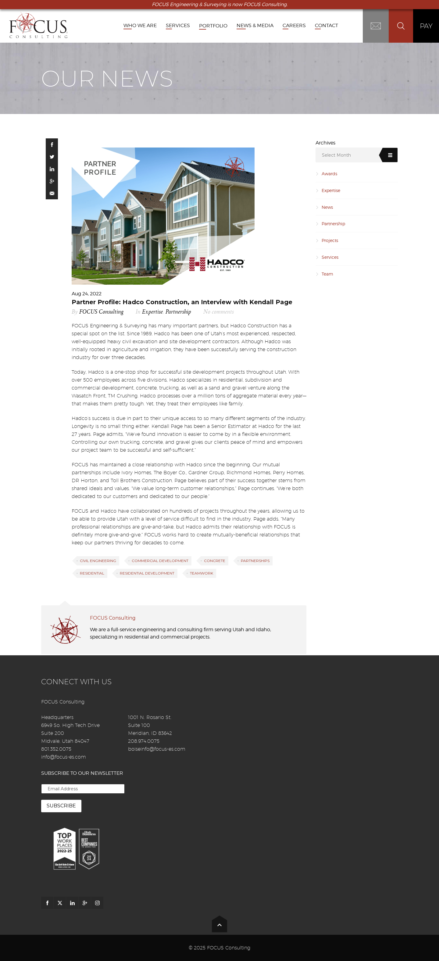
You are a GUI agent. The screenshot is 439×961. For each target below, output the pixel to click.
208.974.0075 (143, 741)
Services (330, 257)
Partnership (178, 311)
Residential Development (147, 573)
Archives (325, 143)
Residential (92, 573)
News (327, 207)
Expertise (152, 311)
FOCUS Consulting (101, 311)
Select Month (336, 155)
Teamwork (201, 573)
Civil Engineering (98, 560)
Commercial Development (160, 560)
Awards (329, 173)
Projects (330, 240)
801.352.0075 (56, 749)
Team (327, 273)
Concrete (214, 560)
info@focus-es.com (63, 757)
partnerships (255, 560)
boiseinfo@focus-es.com (156, 749)
